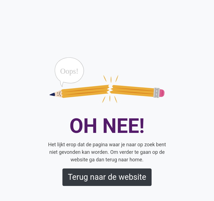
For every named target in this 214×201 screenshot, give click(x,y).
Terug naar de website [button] (107, 177)
